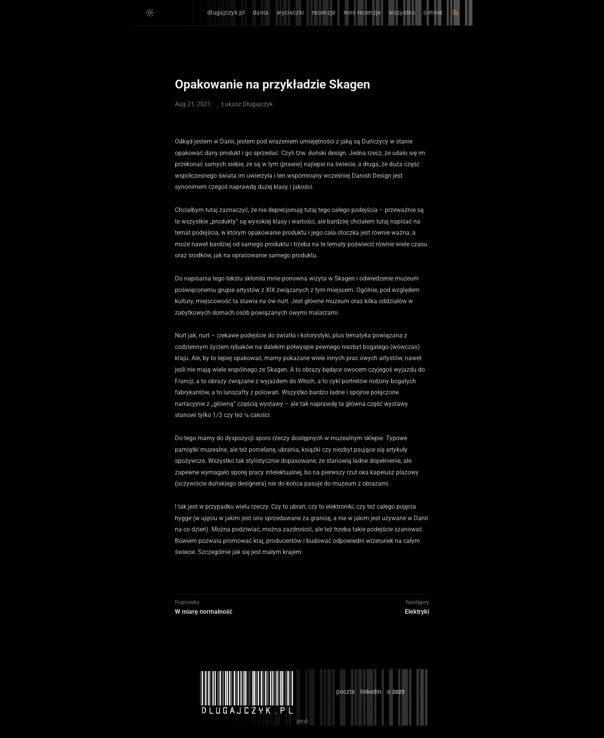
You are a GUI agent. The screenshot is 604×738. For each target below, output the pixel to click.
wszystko (402, 12)
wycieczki (290, 12)
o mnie (433, 12)
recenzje (323, 12)
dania (261, 12)
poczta (345, 691)
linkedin (370, 691)
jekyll (302, 721)
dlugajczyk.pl (226, 12)
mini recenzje (362, 12)
